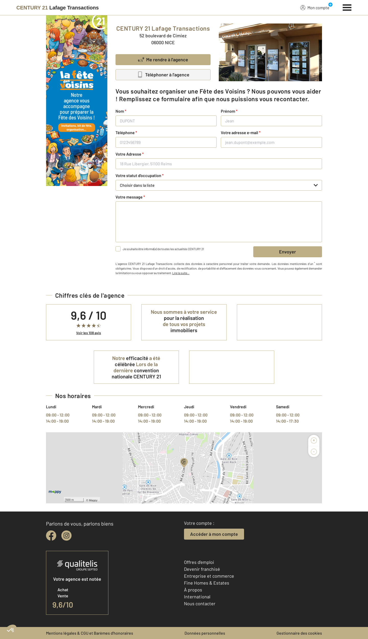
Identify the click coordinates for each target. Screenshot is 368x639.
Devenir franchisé (202, 569)
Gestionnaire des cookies (299, 633)
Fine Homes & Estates (206, 583)
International (197, 596)
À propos (193, 589)
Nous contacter (199, 603)
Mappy (93, 500)
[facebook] (51, 535)
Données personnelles (205, 633)
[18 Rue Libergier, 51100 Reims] (219, 163)
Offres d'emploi (199, 562)
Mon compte (314, 7)
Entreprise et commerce (209, 576)
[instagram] (66, 535)
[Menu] (347, 7)
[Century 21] (57, 8)
